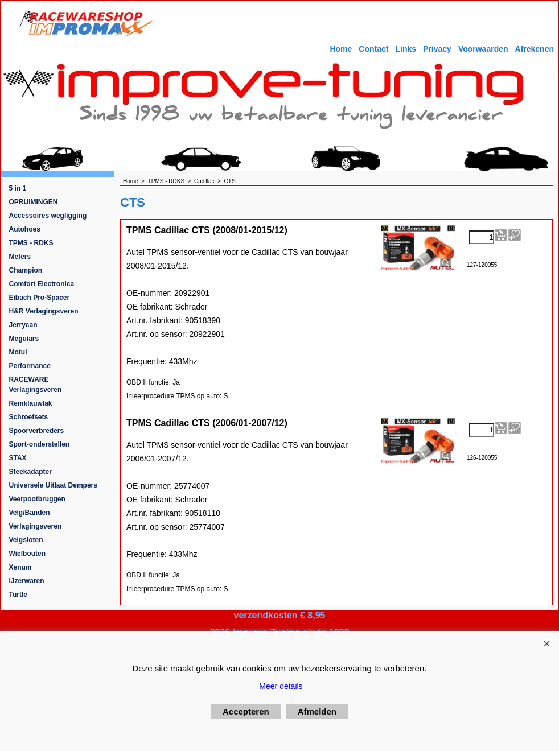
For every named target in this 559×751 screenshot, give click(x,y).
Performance (30, 366)
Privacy (437, 48)
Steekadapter (30, 472)
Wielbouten (27, 554)
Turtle (18, 595)
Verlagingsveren (35, 526)
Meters (20, 257)
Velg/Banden (29, 513)
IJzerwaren (26, 581)
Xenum (20, 567)
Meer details (280, 686)
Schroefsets (28, 417)
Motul (18, 352)
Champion (26, 270)
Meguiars (24, 339)
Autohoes (24, 229)
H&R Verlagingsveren (44, 311)
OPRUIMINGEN (33, 202)
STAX (18, 458)
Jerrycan (23, 325)
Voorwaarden (483, 48)
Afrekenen (534, 48)
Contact (373, 48)
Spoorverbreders (36, 431)
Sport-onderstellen (39, 444)
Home (341, 48)
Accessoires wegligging (48, 216)
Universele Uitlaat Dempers (53, 485)
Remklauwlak (30, 403)
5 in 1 (18, 188)
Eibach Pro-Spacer (39, 298)
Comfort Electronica (42, 284)
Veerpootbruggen (37, 499)
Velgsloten (26, 540)
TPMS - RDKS (31, 243)
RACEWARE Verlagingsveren (35, 385)
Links (405, 48)
